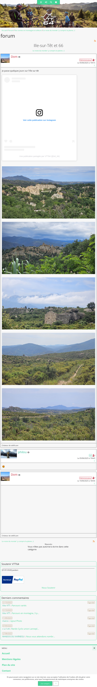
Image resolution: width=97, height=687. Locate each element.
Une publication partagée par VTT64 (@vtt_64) (39, 156)
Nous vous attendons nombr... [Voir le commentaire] (40, 636)
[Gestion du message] (94, 65)
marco (5, 620)
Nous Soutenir (48, 587)
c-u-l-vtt (6, 628)
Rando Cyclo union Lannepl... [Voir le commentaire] (25, 628)
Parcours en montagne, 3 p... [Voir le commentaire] (25, 613)
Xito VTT (6, 605)
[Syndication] (95, 41)
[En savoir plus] (55, 683)
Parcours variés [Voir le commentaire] (19, 605)
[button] (41, 2)
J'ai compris (45, 683)
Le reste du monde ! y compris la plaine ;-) (49, 50)
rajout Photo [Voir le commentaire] (16, 620)
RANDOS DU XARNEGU (13, 636)
